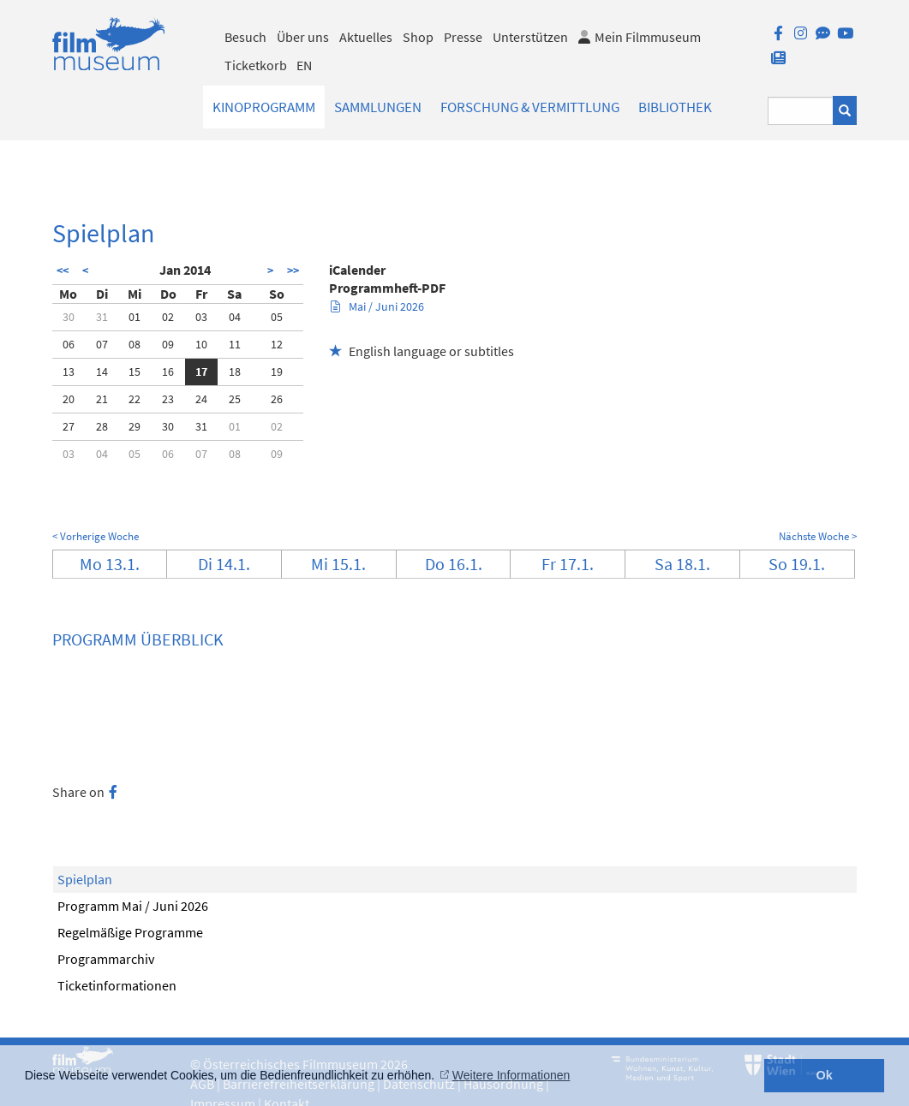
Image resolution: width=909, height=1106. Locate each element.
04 (235, 316)
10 (201, 344)
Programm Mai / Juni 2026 (132, 905)
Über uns (303, 36)
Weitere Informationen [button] (511, 1075)
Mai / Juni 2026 (377, 306)
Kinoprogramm (263, 107)
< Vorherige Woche (95, 536)
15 (135, 371)
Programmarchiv (105, 958)
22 (135, 399)
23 (168, 399)
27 (69, 426)
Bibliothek (675, 107)
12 (277, 344)
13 (69, 371)
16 (168, 371)
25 (235, 399)
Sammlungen (378, 107)
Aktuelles (365, 36)
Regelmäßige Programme (130, 932)
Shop (418, 36)
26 (277, 399)
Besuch (245, 36)
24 (201, 399)
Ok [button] (824, 1075)
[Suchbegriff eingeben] (801, 111)
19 (277, 371)
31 (102, 316)
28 (102, 426)
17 (201, 371)
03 (201, 316)
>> (293, 270)
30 (69, 316)
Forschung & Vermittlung (529, 107)
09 (168, 344)
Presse (463, 36)
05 (277, 316)
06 (69, 344)
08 (135, 344)
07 (102, 344)
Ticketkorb (255, 65)
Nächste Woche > (818, 536)
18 (235, 371)
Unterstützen (530, 36)
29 (135, 426)
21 (102, 399)
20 (69, 399)
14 (102, 371)
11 (235, 344)
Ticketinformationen (116, 985)
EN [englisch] (304, 65)
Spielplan (84, 879)
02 (168, 316)
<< (63, 270)
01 (135, 316)
